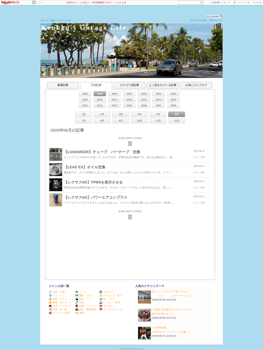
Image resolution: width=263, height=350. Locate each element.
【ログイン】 (216, 20)
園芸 (79, 312)
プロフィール (64, 20)
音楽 (79, 302)
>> (219, 2)
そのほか (106, 306)
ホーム (44, 20)
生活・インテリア (60, 306)
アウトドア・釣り (110, 295)
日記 (52, 20)
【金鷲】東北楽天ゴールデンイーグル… (173, 309)
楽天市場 (257, 2)
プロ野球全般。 (160, 327)
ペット (80, 292)
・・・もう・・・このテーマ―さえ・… (173, 295)
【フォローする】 (198, 20)
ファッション (58, 295)
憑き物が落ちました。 (164, 313)
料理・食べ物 (58, 309)
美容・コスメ (58, 299)
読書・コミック (85, 306)
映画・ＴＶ (83, 299)
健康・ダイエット (60, 302)
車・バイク (107, 299)
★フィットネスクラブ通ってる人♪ (170, 291)
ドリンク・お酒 (59, 312)
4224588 (213, 16)
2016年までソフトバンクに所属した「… (173, 331)
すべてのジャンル (110, 309)
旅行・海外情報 (85, 309)
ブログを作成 (243, 2)
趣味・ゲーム (84, 295)
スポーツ (40, 2)
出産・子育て (58, 292)
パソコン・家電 (109, 302)
